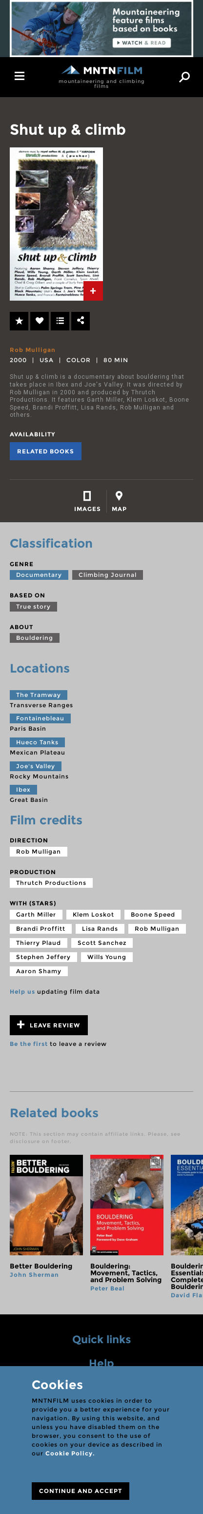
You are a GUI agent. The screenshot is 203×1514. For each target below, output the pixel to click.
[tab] (93, 291)
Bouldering (34, 637)
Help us (22, 991)
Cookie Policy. (70, 1453)
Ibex (23, 789)
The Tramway (38, 694)
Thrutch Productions (51, 882)
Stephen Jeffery (43, 957)
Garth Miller (36, 914)
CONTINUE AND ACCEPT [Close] (80, 1490)
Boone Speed (153, 914)
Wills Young (106, 957)
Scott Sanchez (102, 942)
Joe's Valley (35, 766)
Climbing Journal (108, 574)
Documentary (39, 574)
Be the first (29, 1043)
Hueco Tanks (37, 742)
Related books (45, 451)
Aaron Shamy (38, 971)
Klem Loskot (93, 914)
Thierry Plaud (38, 942)
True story (33, 606)
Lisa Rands (100, 928)
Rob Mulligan (33, 349)
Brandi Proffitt (40, 928)
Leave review (48, 1025)
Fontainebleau (40, 718)
